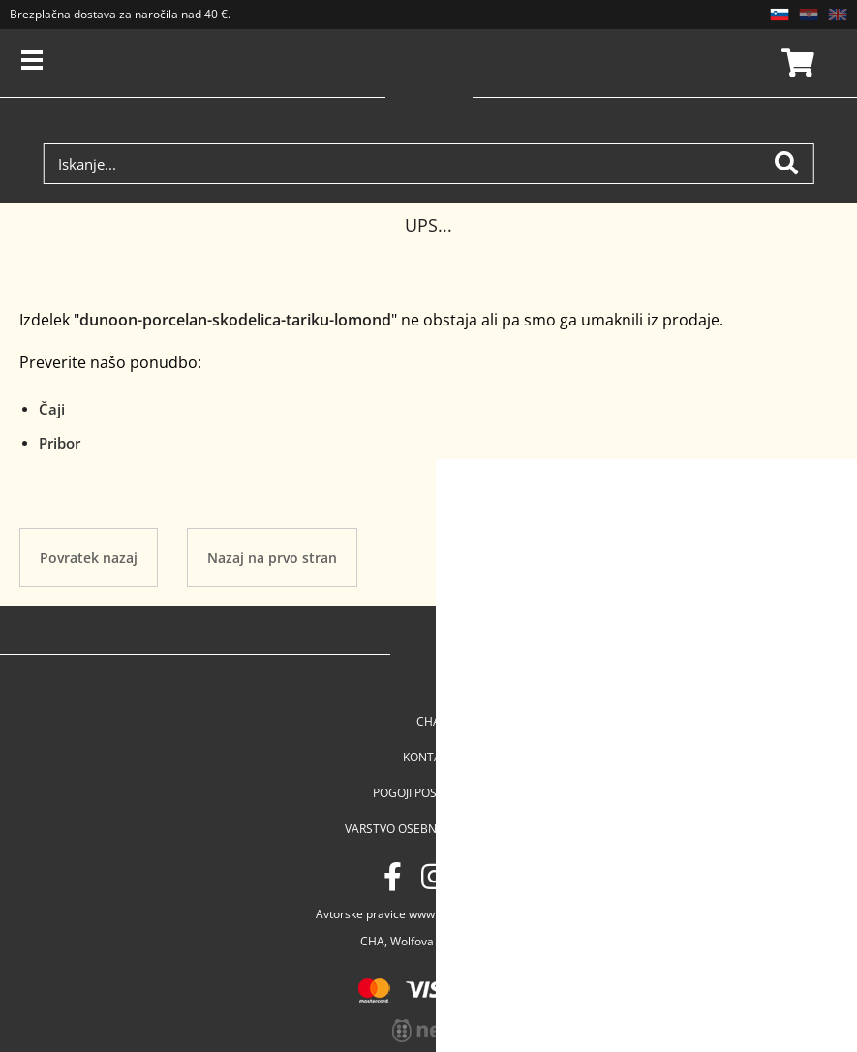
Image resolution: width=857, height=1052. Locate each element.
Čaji (52, 408)
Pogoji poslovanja (429, 793)
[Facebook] (392, 876)
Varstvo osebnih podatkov (428, 828)
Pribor (59, 442)
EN (837, 14)
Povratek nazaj (89, 557)
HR (808, 14)
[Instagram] (433, 876)
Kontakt (429, 757)
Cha (428, 721)
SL (779, 14)
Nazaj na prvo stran (272, 557)
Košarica (795, 63)
